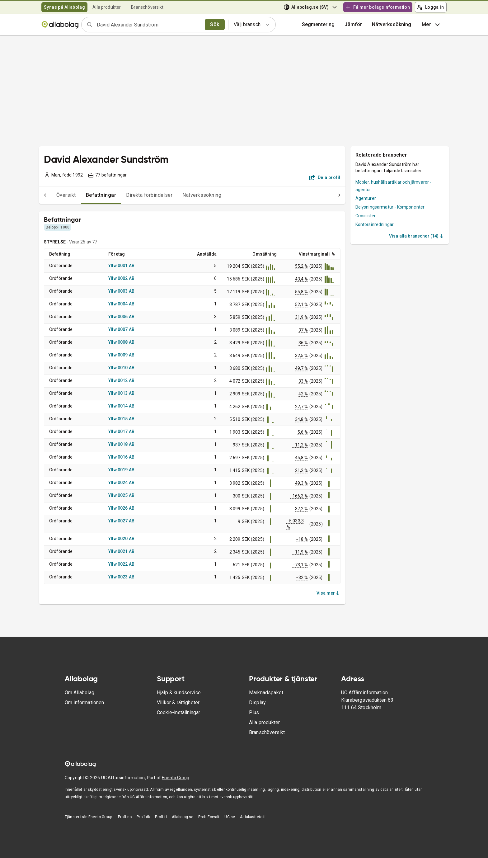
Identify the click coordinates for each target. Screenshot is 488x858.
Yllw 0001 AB (121, 265)
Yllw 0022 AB (121, 564)
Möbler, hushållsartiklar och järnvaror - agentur (393, 186)
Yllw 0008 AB (121, 342)
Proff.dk (143, 817)
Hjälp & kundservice (179, 692)
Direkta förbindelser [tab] (137, 195)
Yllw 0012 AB (121, 380)
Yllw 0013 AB (121, 393)
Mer (431, 24)
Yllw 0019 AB (121, 469)
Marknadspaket (266, 692)
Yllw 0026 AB (121, 508)
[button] (353, 24)
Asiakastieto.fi (252, 817)
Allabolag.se (183, 817)
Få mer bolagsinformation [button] (377, 7)
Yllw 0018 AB (121, 444)
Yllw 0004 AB (121, 303)
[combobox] (148, 25)
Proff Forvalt (208, 817)
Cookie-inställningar (178, 712)
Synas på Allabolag (64, 7)
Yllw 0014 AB (121, 405)
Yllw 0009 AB (121, 354)
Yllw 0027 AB (121, 520)
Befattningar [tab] (88, 195)
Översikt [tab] (53, 195)
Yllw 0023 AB (121, 576)
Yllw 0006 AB (121, 316)
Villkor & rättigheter (178, 702)
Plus (254, 712)
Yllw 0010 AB (121, 367)
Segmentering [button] (318, 24)
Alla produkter (106, 7)
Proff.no (125, 817)
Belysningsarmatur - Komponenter (390, 207)
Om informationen (84, 702)
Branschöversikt (147, 7)
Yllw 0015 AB (121, 418)
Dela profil (324, 177)
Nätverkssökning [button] (391, 24)
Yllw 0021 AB (121, 551)
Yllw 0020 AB (121, 538)
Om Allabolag (79, 692)
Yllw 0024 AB (121, 482)
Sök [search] (214, 24)
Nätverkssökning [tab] (189, 195)
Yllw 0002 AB (121, 278)
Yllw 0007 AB (121, 329)
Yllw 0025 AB (121, 495)
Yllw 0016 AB (121, 457)
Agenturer (365, 198)
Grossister (365, 215)
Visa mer (328, 593)
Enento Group (175, 777)
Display (257, 702)
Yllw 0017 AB (121, 431)
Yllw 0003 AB (121, 291)
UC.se (229, 817)
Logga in (430, 7)
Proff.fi (161, 817)
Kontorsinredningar (374, 224)
